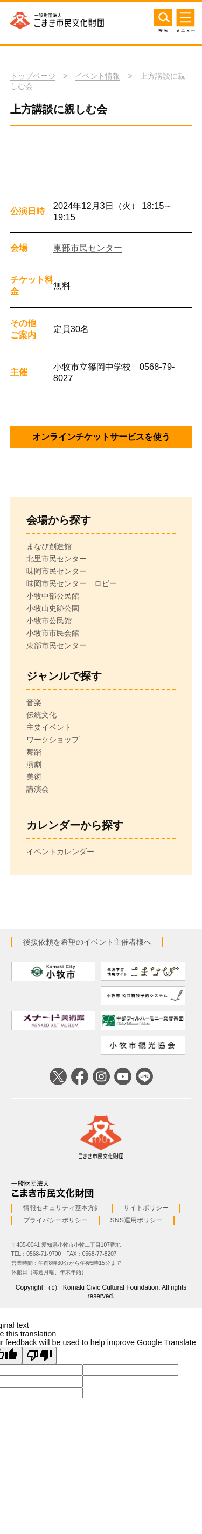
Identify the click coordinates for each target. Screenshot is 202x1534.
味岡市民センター (56, 571)
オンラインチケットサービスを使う (101, 436)
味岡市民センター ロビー (71, 583)
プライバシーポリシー (55, 1220)
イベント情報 (97, 76)
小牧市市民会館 (52, 633)
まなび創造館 (49, 546)
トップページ (32, 76)
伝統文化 (41, 714)
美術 (33, 776)
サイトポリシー (146, 1208)
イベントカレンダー (60, 851)
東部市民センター (87, 247)
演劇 (33, 764)
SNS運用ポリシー (136, 1220)
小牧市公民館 (49, 620)
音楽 (33, 702)
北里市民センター (56, 558)
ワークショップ (52, 739)
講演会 (37, 789)
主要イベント (49, 727)
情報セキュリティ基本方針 (62, 1208)
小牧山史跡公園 (52, 608)
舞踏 (33, 752)
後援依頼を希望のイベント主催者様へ (87, 942)
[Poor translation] (39, 1355)
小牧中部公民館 (52, 596)
